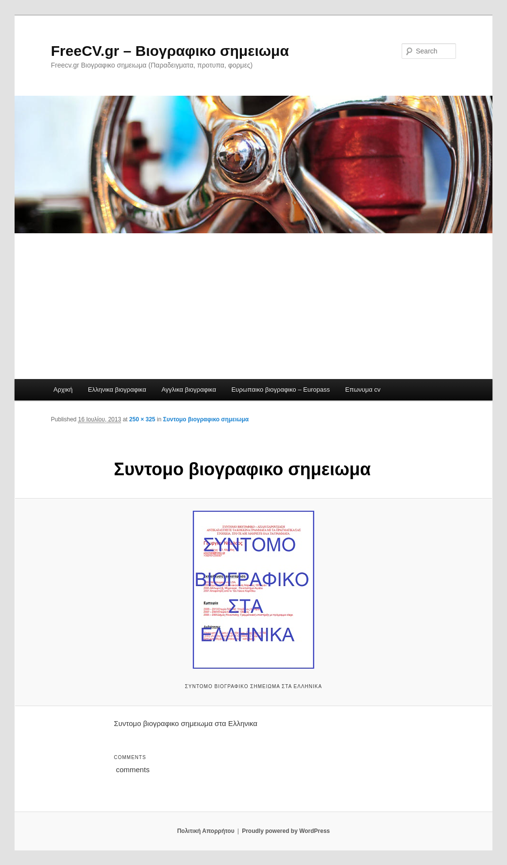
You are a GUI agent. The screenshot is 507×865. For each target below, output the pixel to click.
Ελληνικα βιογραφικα (117, 389)
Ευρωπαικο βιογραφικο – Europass (280, 389)
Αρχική (63, 389)
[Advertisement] (253, 306)
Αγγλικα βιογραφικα (188, 389)
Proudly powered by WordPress (286, 831)
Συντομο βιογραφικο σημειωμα (206, 419)
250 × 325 (142, 419)
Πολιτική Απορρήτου (206, 831)
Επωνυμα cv (363, 389)
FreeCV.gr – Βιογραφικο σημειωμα (170, 51)
